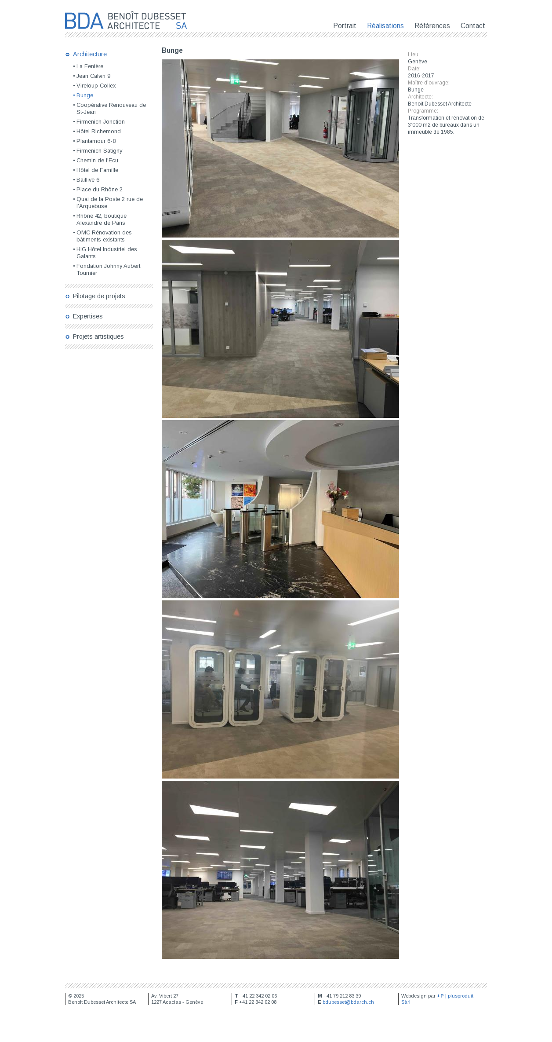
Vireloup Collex (96, 85)
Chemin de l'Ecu (97, 160)
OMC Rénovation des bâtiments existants (104, 236)
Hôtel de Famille (97, 170)
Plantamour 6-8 (96, 141)
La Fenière (89, 66)
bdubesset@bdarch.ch (348, 1002)
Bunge (84, 95)
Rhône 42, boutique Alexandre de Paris (101, 219)
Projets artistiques (98, 336)
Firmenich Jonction (100, 121)
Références (432, 25)
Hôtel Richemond (98, 131)
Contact (473, 25)
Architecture (90, 54)
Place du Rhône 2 (99, 189)
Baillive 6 (87, 179)
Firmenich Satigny (99, 150)
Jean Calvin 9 (93, 76)
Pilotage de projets (99, 296)
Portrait (344, 25)
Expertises (88, 316)
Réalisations (385, 25)
